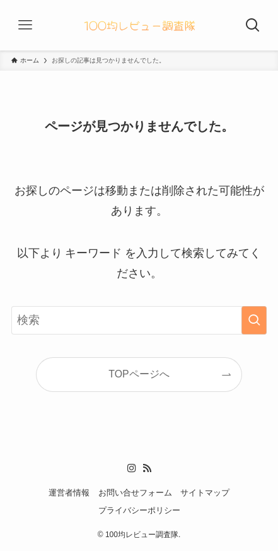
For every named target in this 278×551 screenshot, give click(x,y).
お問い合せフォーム (135, 492)
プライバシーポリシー (139, 510)
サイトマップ (204, 492)
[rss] (147, 468)
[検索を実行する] (254, 320)
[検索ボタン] (253, 25)
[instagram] (131, 468)
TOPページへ (138, 374)
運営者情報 (69, 492)
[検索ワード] (139, 320)
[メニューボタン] (25, 25)
